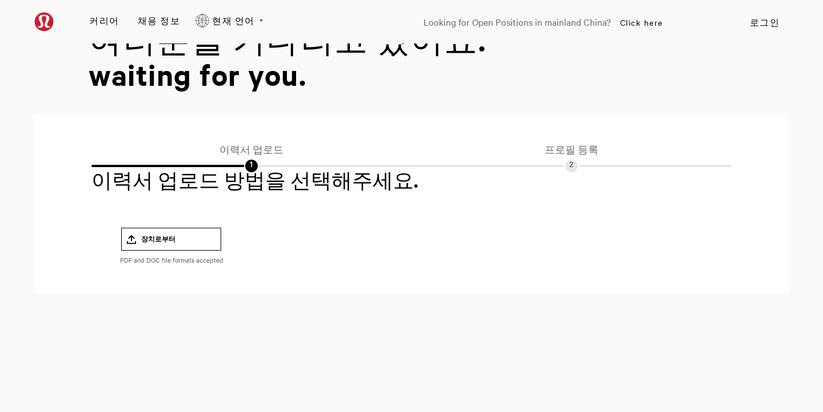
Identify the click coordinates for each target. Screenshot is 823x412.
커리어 (104, 20)
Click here (641, 22)
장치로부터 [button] (158, 239)
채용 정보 (159, 20)
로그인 (765, 22)
